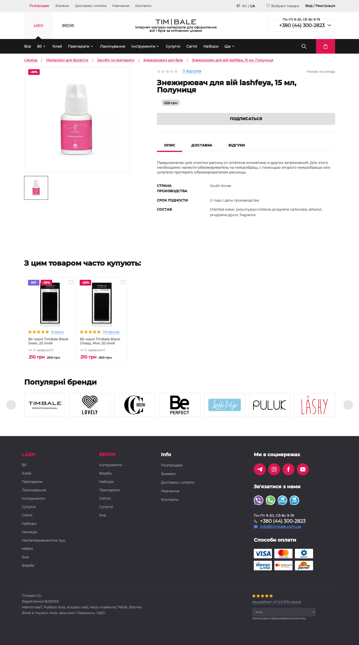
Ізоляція (29, 532)
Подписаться (246, 119)
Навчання (120, 6)
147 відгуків (111, 332)
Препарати (78, 46)
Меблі (27, 549)
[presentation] (11, 405)
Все (27, 46)
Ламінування (112, 46)
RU (244, 6)
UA (252, 6)
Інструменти (143, 46)
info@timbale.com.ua (280, 527)
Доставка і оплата (90, 6)
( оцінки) (276, 602)
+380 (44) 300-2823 (302, 25)
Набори (210, 46)
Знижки (62, 6)
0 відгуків (191, 71)
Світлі (191, 46)
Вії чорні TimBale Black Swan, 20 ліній (48, 341)
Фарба (28, 565)
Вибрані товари (282, 6)
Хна (25, 557)
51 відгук (57, 332)
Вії (39, 46)
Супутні (173, 46)
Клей (57, 46)
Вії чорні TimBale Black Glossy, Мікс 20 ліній (100, 341)
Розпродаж (39, 6)
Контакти (143, 6)
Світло (105, 498)
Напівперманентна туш (43, 540)
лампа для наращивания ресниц (279, 618)
